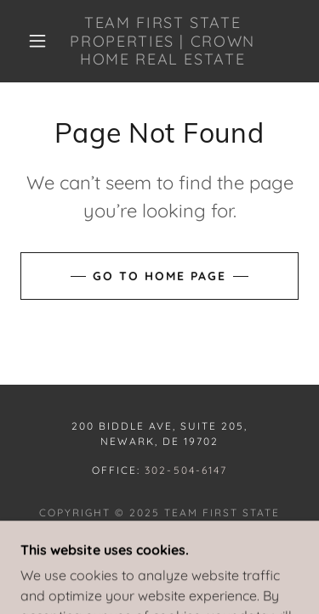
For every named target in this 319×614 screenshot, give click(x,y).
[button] (37, 41)
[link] (162, 41)
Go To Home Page (159, 276)
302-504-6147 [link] (185, 470)
